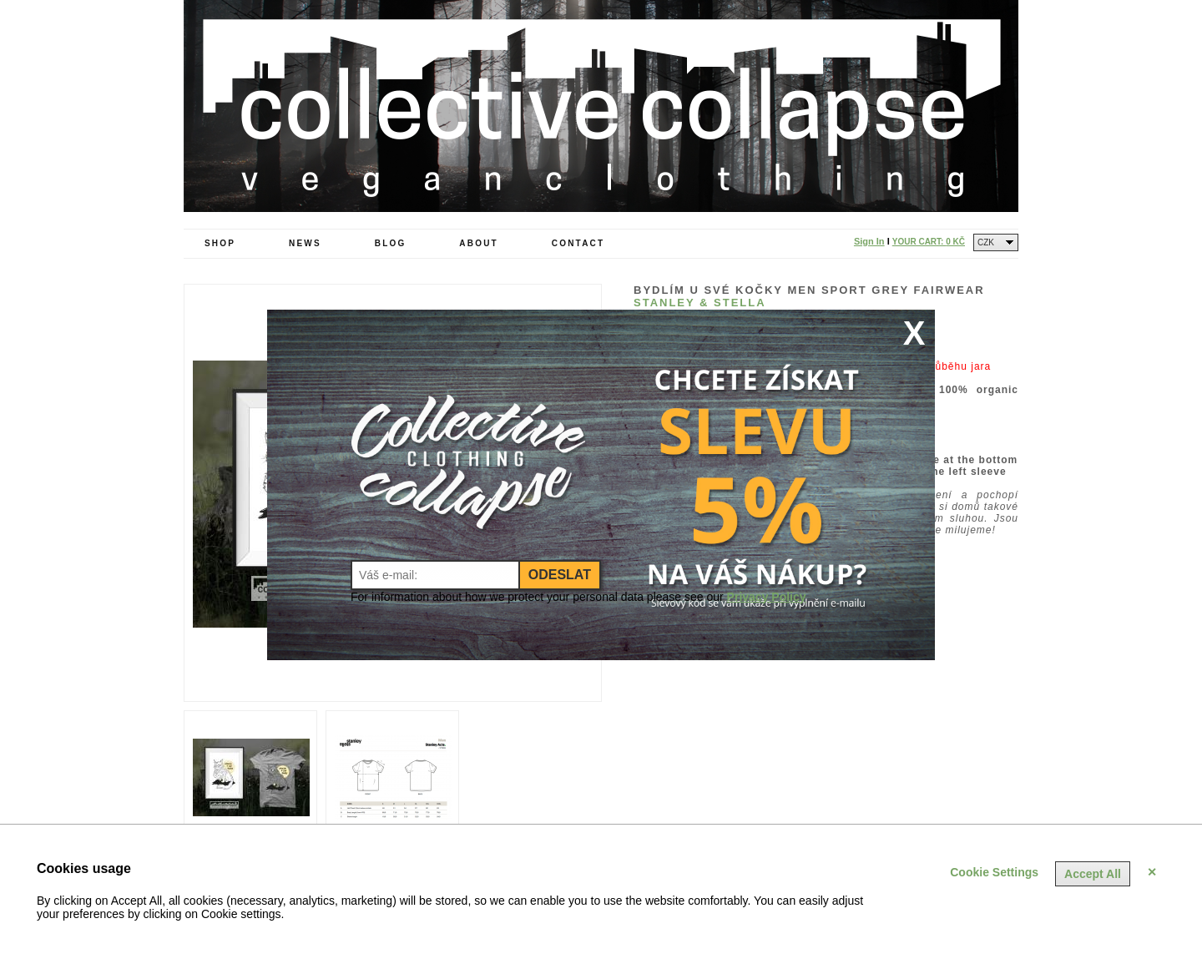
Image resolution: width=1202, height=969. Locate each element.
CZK (985, 242)
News (305, 243)
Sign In (869, 241)
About (478, 243)
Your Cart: (928, 241)
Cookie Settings (994, 872)
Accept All (1092, 874)
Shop (220, 243)
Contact (578, 243)
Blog (391, 243)
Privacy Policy (766, 596)
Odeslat (559, 575)
